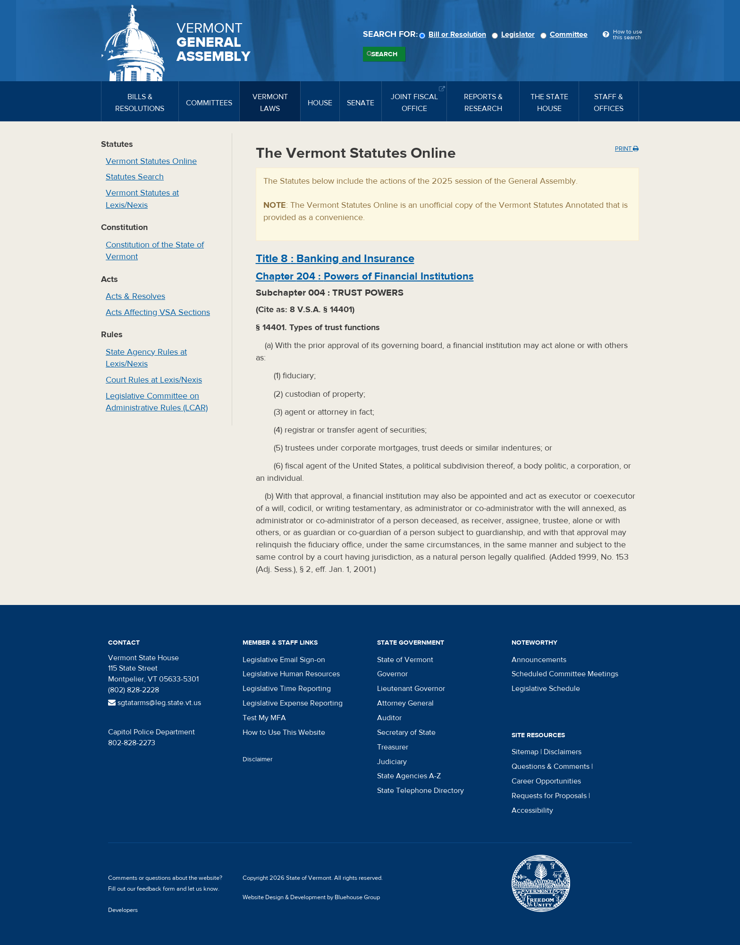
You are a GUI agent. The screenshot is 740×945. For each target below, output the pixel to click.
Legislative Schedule (546, 688)
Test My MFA (264, 718)
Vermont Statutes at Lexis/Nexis (142, 199)
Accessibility (532, 810)
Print (627, 149)
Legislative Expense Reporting (293, 703)
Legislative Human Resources (291, 674)
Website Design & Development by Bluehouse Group (311, 897)
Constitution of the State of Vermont (155, 251)
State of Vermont (405, 659)
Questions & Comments (550, 766)
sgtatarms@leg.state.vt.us (154, 702)
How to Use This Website (284, 732)
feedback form (156, 889)
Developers (123, 910)
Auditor (389, 718)
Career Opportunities (546, 781)
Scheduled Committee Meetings (565, 674)
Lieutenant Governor (411, 688)
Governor (392, 674)
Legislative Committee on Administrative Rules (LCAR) (157, 402)
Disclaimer (258, 759)
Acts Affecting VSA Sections (158, 312)
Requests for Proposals (549, 795)
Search (384, 54)
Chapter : (365, 276)
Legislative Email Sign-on (284, 659)
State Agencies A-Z (409, 776)
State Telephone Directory (420, 790)
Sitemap (525, 752)
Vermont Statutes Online (151, 161)
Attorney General (405, 703)
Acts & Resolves (135, 296)
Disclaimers (562, 752)
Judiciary (392, 761)
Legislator (515, 34)
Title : (335, 258)
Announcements (539, 659)
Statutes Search (135, 176)
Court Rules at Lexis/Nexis (154, 380)
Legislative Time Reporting (287, 688)
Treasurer (392, 747)
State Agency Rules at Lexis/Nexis (146, 358)
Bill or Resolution (454, 34)
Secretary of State (406, 732)
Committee (565, 34)
